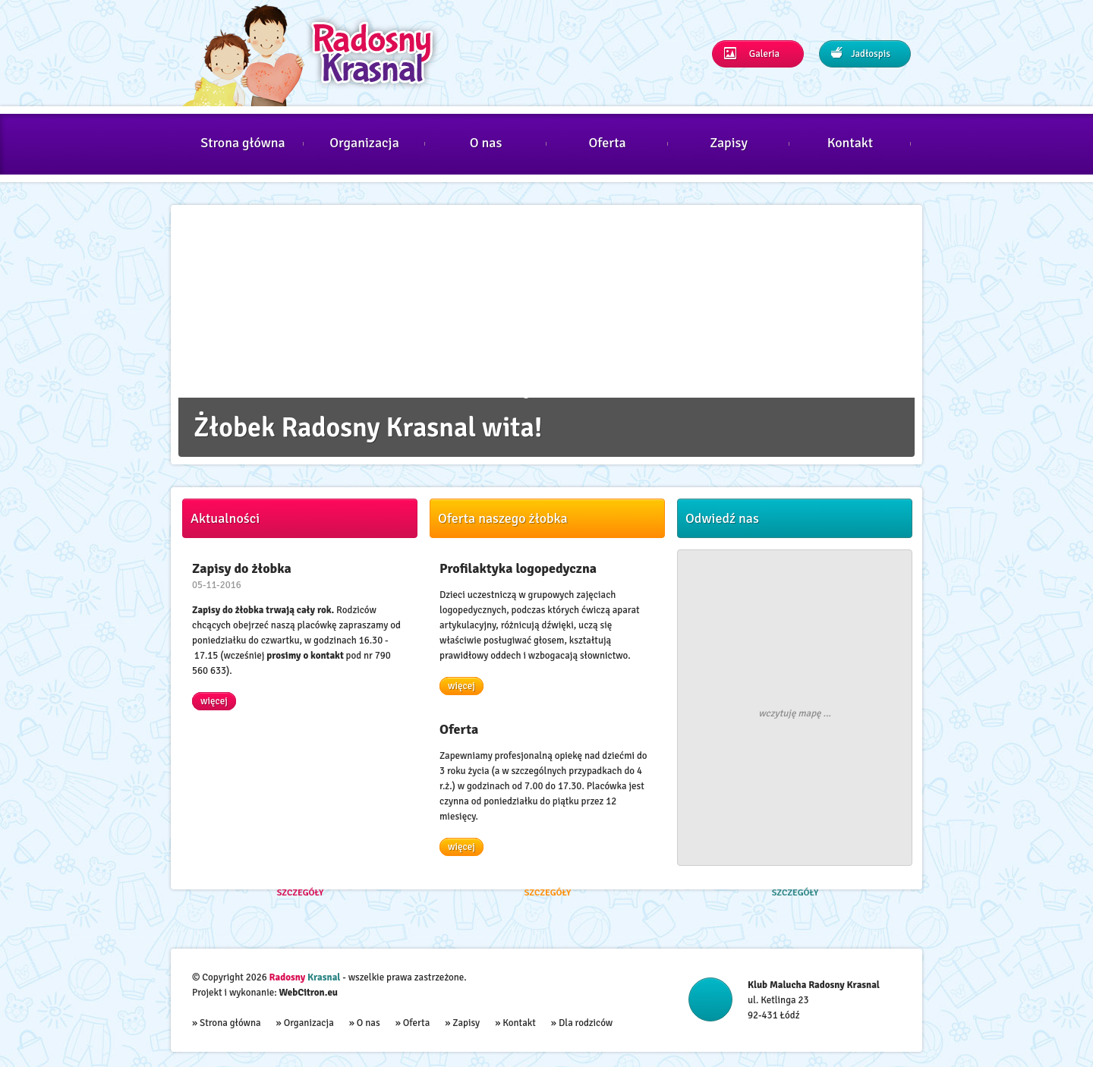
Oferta (606, 142)
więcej (214, 701)
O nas (486, 142)
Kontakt (850, 142)
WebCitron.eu (308, 993)
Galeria (752, 53)
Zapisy (729, 142)
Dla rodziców (586, 1023)
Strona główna (242, 142)
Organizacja (364, 142)
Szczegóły (300, 894)
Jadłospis (860, 53)
